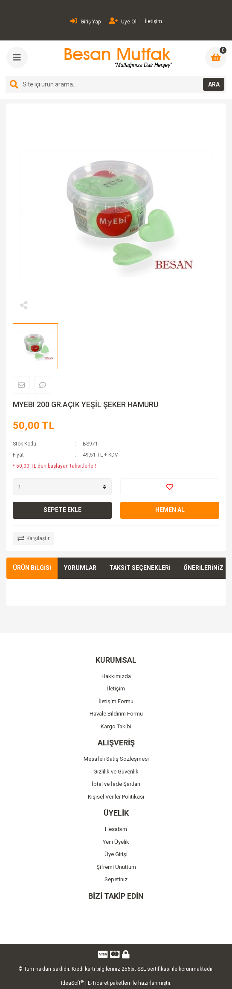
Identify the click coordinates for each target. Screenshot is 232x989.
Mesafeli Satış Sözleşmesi (116, 759)
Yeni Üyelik (116, 842)
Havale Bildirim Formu (116, 713)
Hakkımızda (116, 676)
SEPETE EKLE (62, 509)
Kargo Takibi (116, 726)
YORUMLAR (80, 567)
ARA (214, 84)
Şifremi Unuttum (116, 867)
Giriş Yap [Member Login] (85, 21)
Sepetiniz (116, 879)
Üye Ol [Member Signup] (122, 21)
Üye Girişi (116, 854)
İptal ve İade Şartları (116, 784)
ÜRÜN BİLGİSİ (32, 567)
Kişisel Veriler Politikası (116, 797)
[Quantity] (62, 486)
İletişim (153, 21)
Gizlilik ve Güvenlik (116, 771)
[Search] (116, 84)
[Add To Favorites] (169, 486)
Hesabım (116, 829)
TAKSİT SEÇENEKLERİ (140, 567)
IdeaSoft (72, 983)
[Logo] (117, 58)
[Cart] (215, 57)
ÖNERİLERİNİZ (203, 567)
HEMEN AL (170, 509)
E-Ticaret (98, 983)
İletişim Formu (116, 701)
